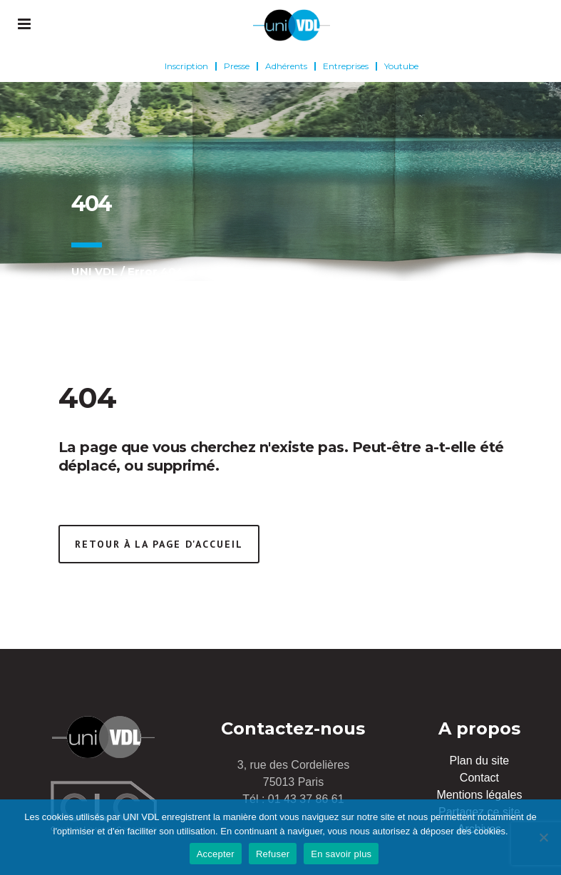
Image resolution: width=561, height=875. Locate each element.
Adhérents (286, 66)
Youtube (401, 66)
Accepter (216, 854)
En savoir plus (341, 854)
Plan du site (480, 760)
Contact (479, 778)
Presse (236, 66)
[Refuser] (543, 837)
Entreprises (346, 66)
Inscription (186, 66)
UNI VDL (94, 271)
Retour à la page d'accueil (159, 544)
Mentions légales (479, 795)
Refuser (272, 854)
